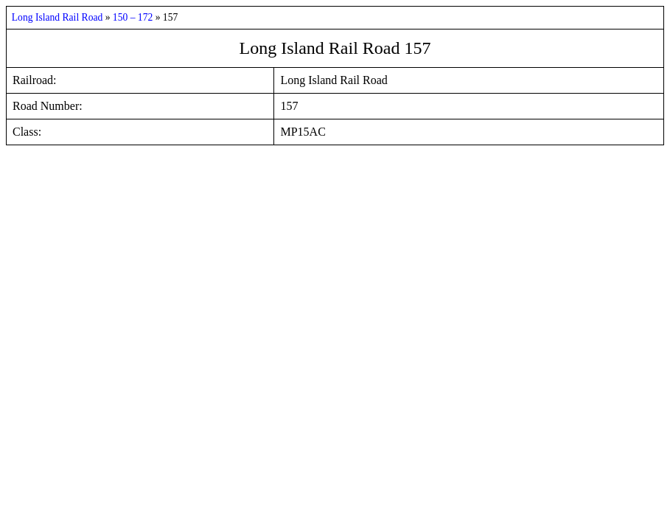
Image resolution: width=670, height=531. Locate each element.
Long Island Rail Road (58, 17)
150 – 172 (134, 17)
